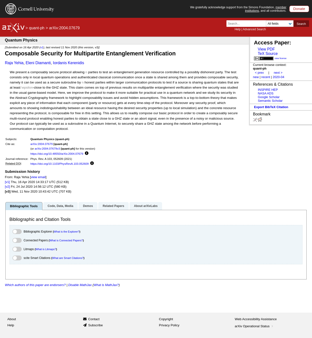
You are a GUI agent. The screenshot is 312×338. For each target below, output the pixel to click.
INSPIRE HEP (268, 90)
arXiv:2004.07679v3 (47, 148)
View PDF (266, 49)
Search (301, 24)
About (11, 319)
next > (278, 72)
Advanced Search (254, 29)
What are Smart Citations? (68, 257)
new (256, 77)
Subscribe (95, 325)
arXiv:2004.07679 (41, 143)
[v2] (7, 186)
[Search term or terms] (247, 23)
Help (237, 29)
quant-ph (36, 28)
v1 (41, 47)
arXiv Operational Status (254, 326)
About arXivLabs (145, 206)
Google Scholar (269, 97)
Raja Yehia (14, 63)
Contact (94, 319)
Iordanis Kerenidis (68, 63)
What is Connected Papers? (66, 240)
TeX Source (268, 53)
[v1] (7, 182)
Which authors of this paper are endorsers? (35, 285)
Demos (88, 206)
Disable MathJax (80, 285)
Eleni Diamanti (38, 63)
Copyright (166, 319)
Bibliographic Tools (24, 206)
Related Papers (113, 206)
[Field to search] (279, 23)
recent (265, 77)
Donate (299, 9)
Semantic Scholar (270, 100)
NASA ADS (265, 93)
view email (38, 177)
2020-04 (278, 77)
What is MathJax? (106, 285)
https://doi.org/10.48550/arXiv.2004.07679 (56, 153)
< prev (259, 72)
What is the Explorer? (66, 231)
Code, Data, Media (60, 206)
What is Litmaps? (46, 249)
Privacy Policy (169, 325)
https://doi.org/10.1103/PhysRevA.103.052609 (59, 163)
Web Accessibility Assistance (256, 319)
